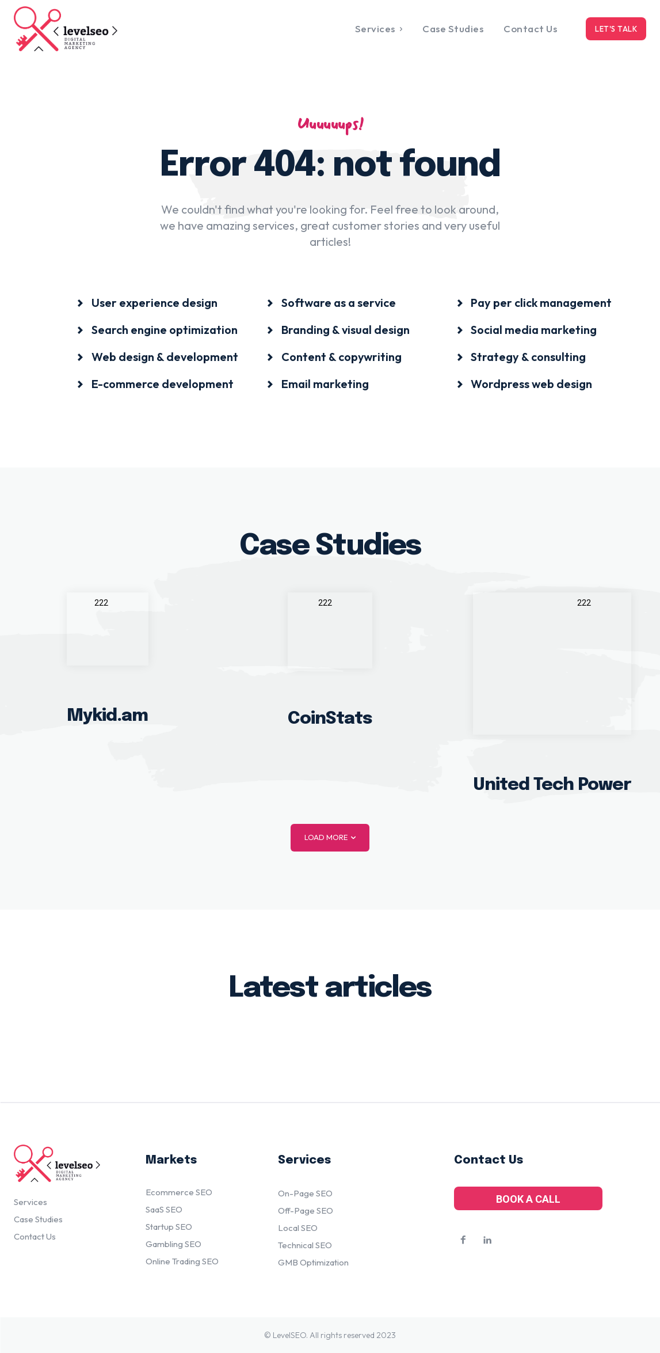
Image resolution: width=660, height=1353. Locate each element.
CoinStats (330, 718)
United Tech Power (552, 784)
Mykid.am (107, 716)
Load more (330, 837)
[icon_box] (147, 302)
